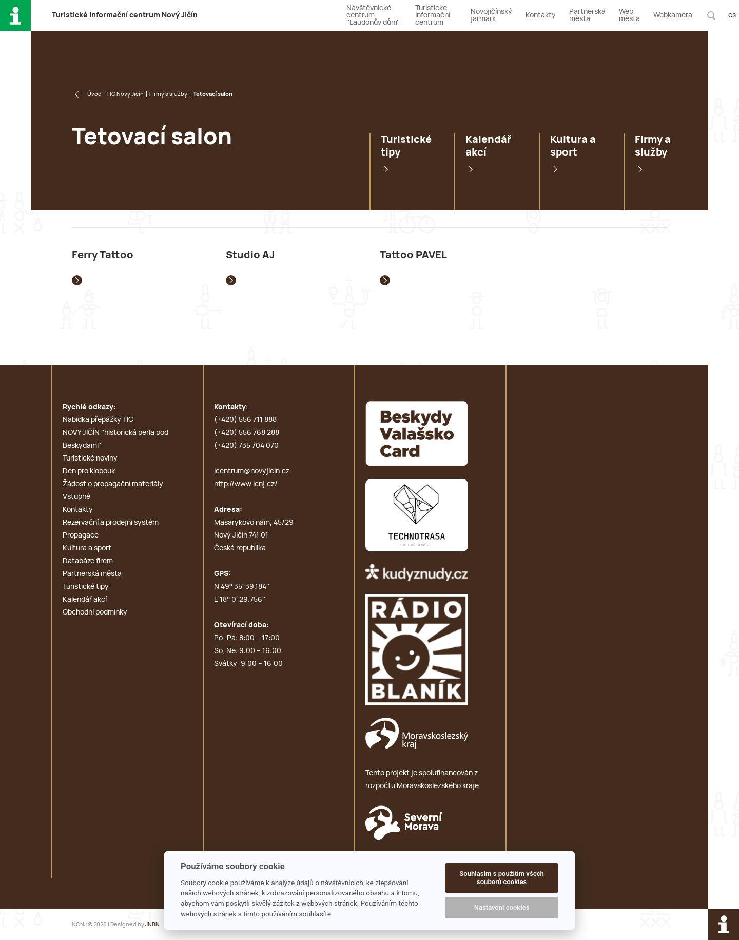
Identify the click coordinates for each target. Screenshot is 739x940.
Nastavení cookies (502, 907)
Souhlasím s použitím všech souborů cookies (501, 878)
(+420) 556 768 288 (246, 432)
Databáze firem (88, 561)
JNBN (152, 924)
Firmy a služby (168, 94)
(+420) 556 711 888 (245, 420)
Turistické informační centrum (432, 15)
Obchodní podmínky (95, 612)
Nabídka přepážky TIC (98, 420)
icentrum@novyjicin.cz (251, 471)
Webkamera (672, 15)
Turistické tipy (406, 146)
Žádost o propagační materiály (113, 484)
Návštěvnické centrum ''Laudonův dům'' (373, 15)
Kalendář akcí (488, 146)
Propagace (81, 535)
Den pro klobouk (89, 471)
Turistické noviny (90, 458)
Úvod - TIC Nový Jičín (115, 94)
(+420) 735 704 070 (246, 445)
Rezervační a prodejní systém (111, 522)
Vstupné (76, 497)
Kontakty (541, 15)
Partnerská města (587, 15)
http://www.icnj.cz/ (246, 484)
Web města (629, 15)
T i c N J (125, 15)
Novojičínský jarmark (491, 15)
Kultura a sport (573, 146)
